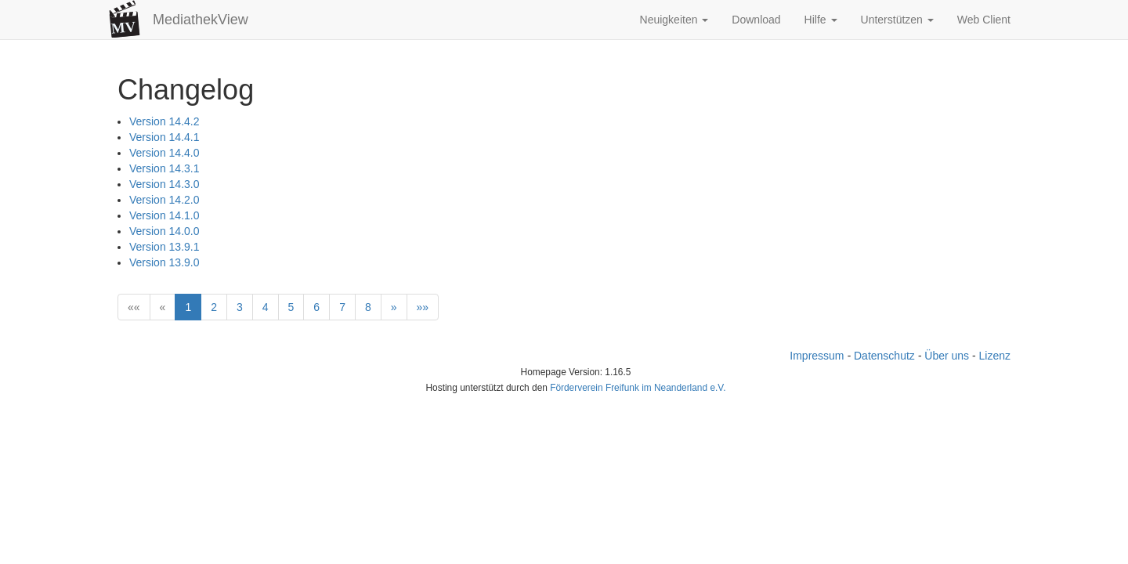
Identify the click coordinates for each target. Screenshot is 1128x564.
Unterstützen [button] (897, 19)
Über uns (946, 355)
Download (756, 19)
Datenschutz (884, 355)
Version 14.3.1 (164, 168)
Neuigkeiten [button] (674, 19)
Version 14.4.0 (164, 152)
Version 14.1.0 (164, 215)
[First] (134, 307)
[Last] (423, 307)
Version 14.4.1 (164, 137)
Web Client (983, 19)
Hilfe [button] (820, 19)
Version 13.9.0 (164, 262)
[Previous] (163, 307)
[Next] (394, 307)
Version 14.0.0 (164, 231)
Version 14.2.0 (164, 199)
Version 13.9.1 (164, 246)
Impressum (817, 355)
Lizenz (994, 355)
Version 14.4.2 (164, 121)
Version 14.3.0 (164, 184)
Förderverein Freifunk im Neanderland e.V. (637, 387)
